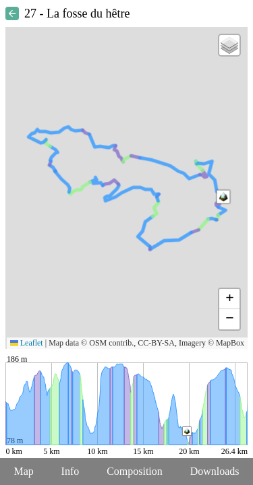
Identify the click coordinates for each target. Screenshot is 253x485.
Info (70, 471)
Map (23, 471)
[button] (223, 197)
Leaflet (26, 343)
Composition (135, 471)
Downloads (215, 471)
